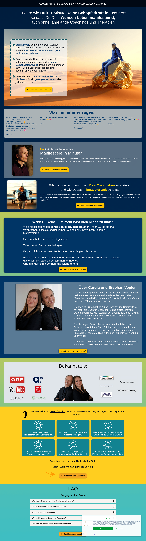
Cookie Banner (111, 519)
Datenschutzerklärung (89, 534)
